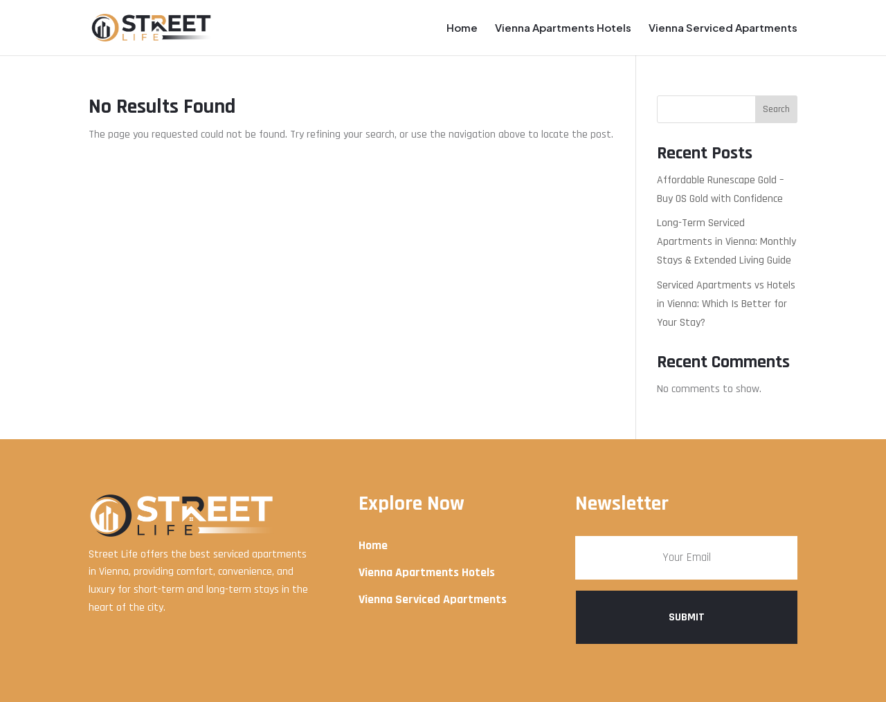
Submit (687, 617)
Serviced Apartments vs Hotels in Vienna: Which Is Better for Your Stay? (726, 304)
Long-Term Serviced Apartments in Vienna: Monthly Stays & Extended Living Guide (726, 242)
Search (776, 109)
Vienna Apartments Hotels (563, 28)
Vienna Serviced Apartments (723, 28)
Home (462, 28)
